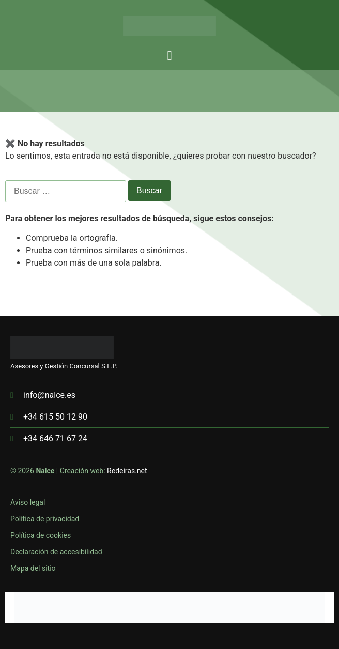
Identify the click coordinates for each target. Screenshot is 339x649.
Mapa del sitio (33, 568)
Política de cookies (40, 535)
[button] (169, 56)
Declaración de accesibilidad (56, 552)
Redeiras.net (127, 471)
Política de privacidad (44, 519)
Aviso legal (27, 502)
